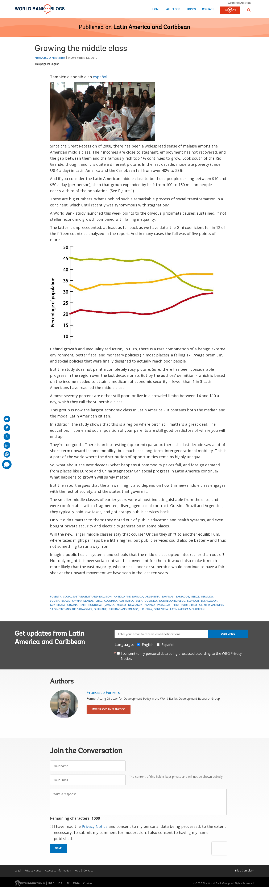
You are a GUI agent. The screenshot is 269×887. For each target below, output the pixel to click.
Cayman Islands (82, 601)
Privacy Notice (95, 826)
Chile (99, 601)
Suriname (100, 609)
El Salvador (209, 601)
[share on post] (7, 436)
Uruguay (146, 609)
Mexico (121, 605)
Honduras (95, 605)
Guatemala (57, 605)
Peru (176, 605)
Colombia (110, 601)
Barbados (182, 596)
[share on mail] (7, 419)
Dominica (151, 601)
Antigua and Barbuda (128, 596)
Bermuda (207, 596)
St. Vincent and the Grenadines (71, 609)
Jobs (77, 870)
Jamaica (110, 605)
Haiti (83, 605)
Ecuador (193, 601)
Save (58, 848)
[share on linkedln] (7, 445)
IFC (68, 883)
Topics (191, 9)
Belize (195, 596)
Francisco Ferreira (50, 57)
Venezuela (161, 609)
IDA (60, 883)
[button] (249, 10)
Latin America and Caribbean (151, 27)
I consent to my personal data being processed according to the (181, 656)
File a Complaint (244, 870)
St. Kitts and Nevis (211, 605)
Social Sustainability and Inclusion (87, 596)
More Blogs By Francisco (108, 709)
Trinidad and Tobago (123, 609)
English (55, 64)
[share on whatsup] (7, 454)
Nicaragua (135, 605)
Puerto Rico (189, 605)
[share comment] (7, 464)
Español (168, 644)
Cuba (139, 601)
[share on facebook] (7, 427)
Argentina (152, 596)
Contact (208, 9)
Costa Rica (126, 601)
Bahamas (168, 596)
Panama (150, 605)
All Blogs (173, 9)
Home (156, 9)
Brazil (66, 601)
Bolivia (54, 601)
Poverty (55, 596)
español (100, 76)
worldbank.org (239, 3)
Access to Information (58, 870)
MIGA (76, 883)
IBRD (51, 883)
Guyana (72, 605)
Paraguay (163, 605)
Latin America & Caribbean (187, 609)
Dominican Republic (172, 601)
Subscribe (227, 633)
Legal (18, 870)
